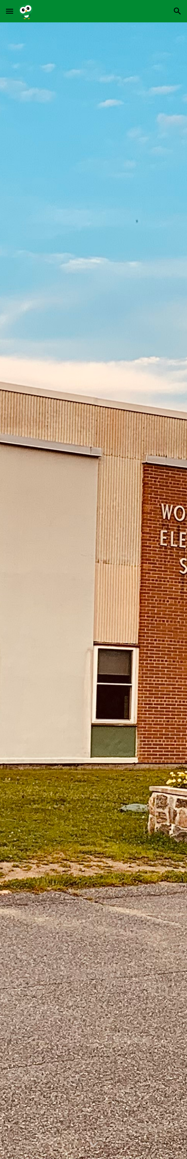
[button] (9, 11)
